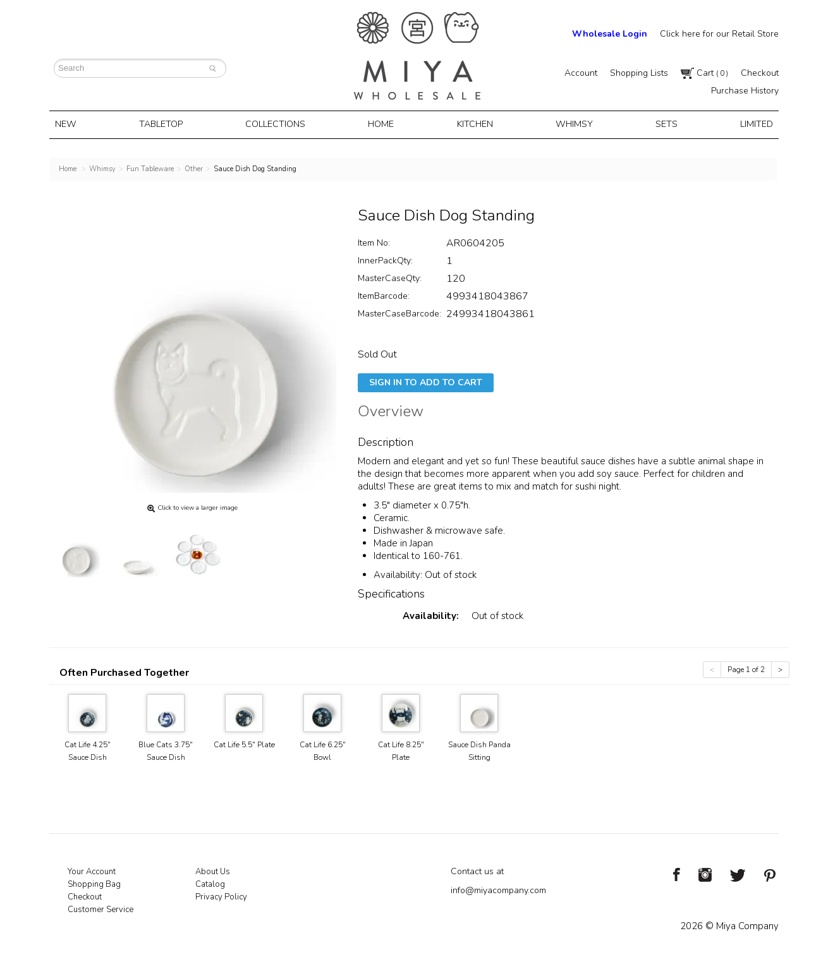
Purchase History (745, 91)
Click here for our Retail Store (719, 34)
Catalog (210, 882)
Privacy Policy (221, 895)
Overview (390, 411)
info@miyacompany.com (498, 888)
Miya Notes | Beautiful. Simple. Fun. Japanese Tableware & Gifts (417, 56)
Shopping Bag (94, 882)
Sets (661, 123)
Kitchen (475, 123)
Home (383, 123)
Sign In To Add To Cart (425, 381)
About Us (212, 869)
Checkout (760, 73)
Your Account (92, 869)
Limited (749, 123)
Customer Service (100, 907)
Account (580, 73)
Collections (279, 123)
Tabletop (165, 123)
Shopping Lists (639, 73)
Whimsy (571, 123)
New (72, 123)
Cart (704, 73)
